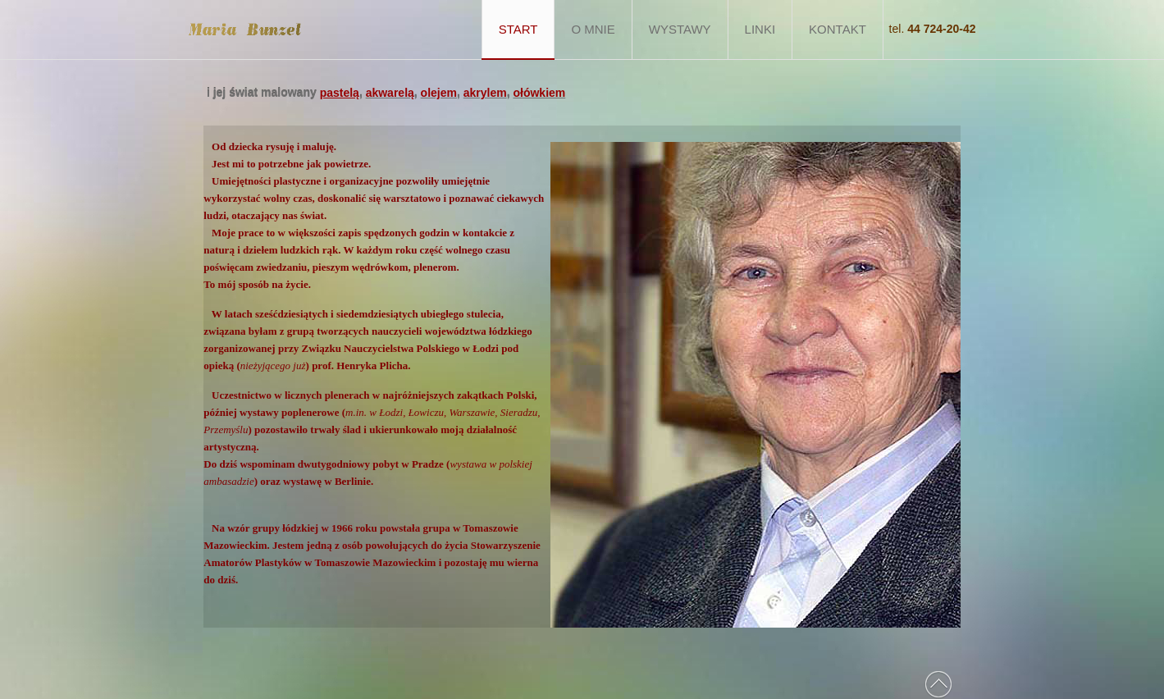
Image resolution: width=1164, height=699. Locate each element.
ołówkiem (539, 92)
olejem (439, 92)
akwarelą (390, 92)
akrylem (485, 92)
